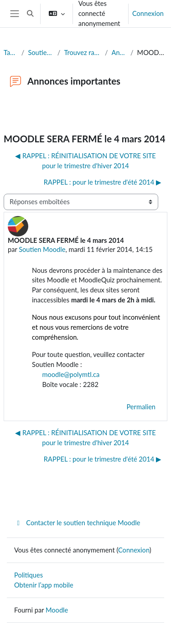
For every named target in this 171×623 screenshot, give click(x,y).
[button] (30, 13)
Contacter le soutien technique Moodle (77, 523)
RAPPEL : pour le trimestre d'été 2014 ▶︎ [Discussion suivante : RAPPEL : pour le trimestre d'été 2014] (102, 182)
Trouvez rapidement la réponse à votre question (82, 52)
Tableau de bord (11, 52)
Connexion (148, 13)
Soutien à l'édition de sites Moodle (40, 52)
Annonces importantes (119, 52)
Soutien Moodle (42, 249)
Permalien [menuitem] (140, 407)
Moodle (57, 610)
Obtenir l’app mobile (43, 585)
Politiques (28, 575)
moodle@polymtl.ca (65, 374)
